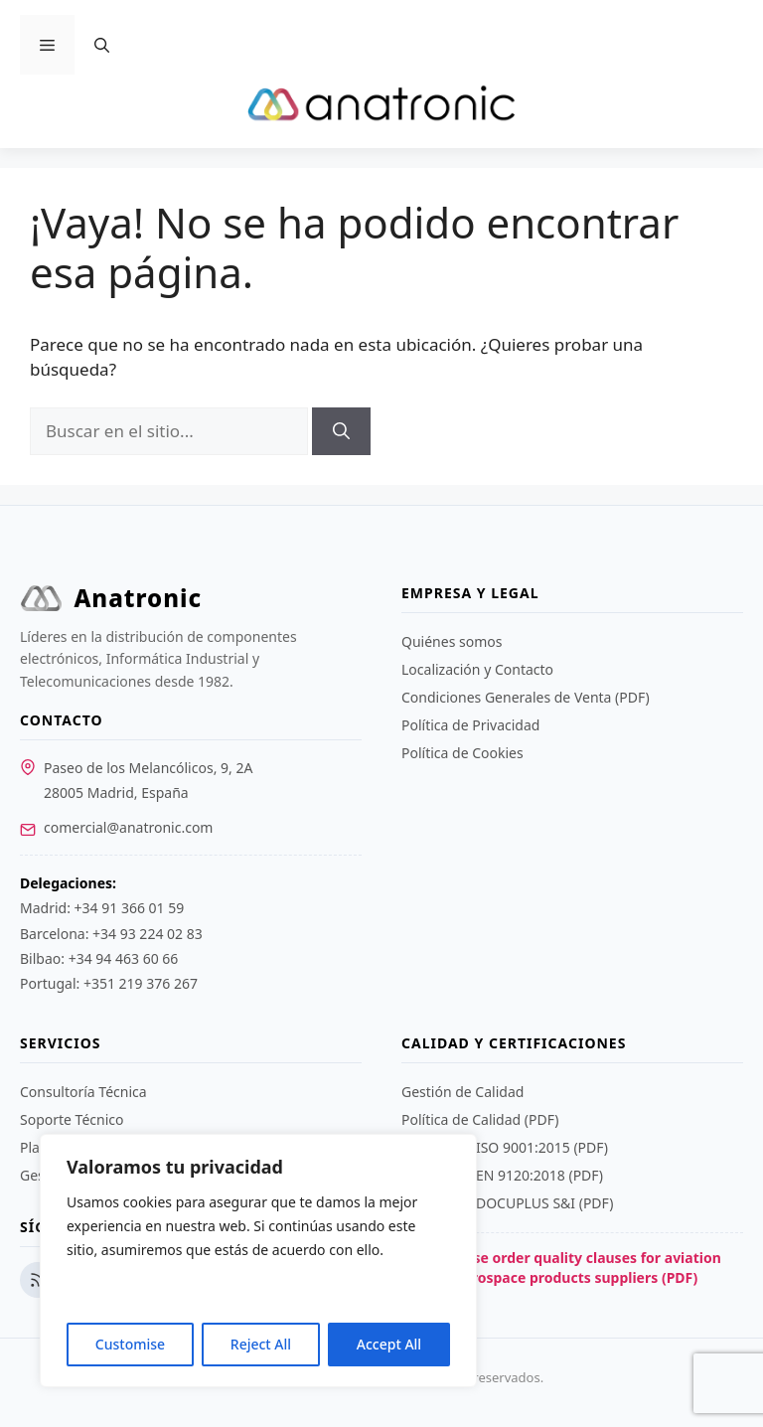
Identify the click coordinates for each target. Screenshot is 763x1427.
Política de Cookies (462, 752)
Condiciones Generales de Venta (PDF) (525, 697)
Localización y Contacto (477, 669)
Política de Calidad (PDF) (479, 1119)
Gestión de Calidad (462, 1091)
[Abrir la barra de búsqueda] (102, 45)
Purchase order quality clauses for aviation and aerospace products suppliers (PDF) (561, 1267)
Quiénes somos (451, 641)
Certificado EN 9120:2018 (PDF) (502, 1175)
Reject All (260, 1344)
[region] (258, 1260)
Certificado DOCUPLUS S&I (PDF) (507, 1202)
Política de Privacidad (470, 724)
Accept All (389, 1344)
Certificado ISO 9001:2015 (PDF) (504, 1147)
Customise (130, 1344)
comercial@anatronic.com (128, 827)
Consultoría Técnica (83, 1091)
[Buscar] (341, 431)
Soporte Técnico (71, 1119)
